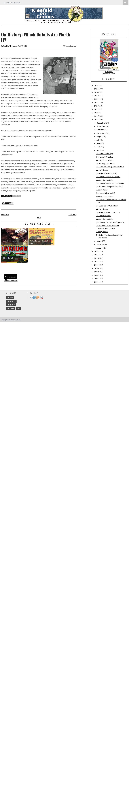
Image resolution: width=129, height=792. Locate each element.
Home (39, 217)
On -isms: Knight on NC (105, 193)
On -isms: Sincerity (103, 215)
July (98, 140)
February (100, 244)
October (100, 130)
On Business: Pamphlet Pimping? (109, 186)
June (99, 143)
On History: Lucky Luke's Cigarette (110, 222)
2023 (96, 95)
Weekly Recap (102, 170)
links (18, 308)
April (99, 150)
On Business (11, 301)
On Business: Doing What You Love (110, 167)
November (101, 126)
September (101, 133)
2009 (96, 272)
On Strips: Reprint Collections (108, 212)
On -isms (10, 298)
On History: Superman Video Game (110, 183)
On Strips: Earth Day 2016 (106, 173)
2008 (96, 275)
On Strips (11, 308)
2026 (96, 85)
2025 (96, 89)
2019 (96, 109)
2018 (96, 112)
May (99, 147)
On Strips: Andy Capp (104, 153)
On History (16, 196)
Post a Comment (10, 280)
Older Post (72, 214)
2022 (96, 99)
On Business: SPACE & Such (107, 206)
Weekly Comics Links (104, 160)
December (101, 123)
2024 (96, 92)
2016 (96, 119)
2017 (96, 116)
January (100, 248)
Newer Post (5, 214)
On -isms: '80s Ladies (104, 157)
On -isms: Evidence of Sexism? (108, 176)
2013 (96, 258)
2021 (96, 102)
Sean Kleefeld (7, 46)
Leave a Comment (70, 46)
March (99, 241)
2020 (96, 106)
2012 (96, 261)
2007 (96, 278)
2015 (96, 251)
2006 (96, 282)
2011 (96, 265)
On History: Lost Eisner (105, 163)
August (100, 136)
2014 (96, 254)
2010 (96, 268)
